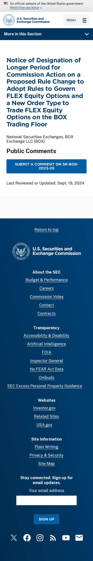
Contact (46, 305)
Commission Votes (46, 296)
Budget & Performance (47, 280)
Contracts (46, 313)
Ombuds (46, 377)
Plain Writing (46, 446)
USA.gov (44, 424)
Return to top (46, 229)
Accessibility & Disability (46, 335)
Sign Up (46, 519)
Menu (76, 20)
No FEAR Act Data (46, 369)
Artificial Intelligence (46, 344)
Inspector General (46, 360)
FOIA (46, 352)
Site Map (46, 463)
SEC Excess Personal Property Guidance (44, 386)
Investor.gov (44, 408)
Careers (46, 288)
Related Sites (46, 416)
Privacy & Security (46, 455)
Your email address (46, 490)
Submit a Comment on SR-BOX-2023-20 (46, 166)
